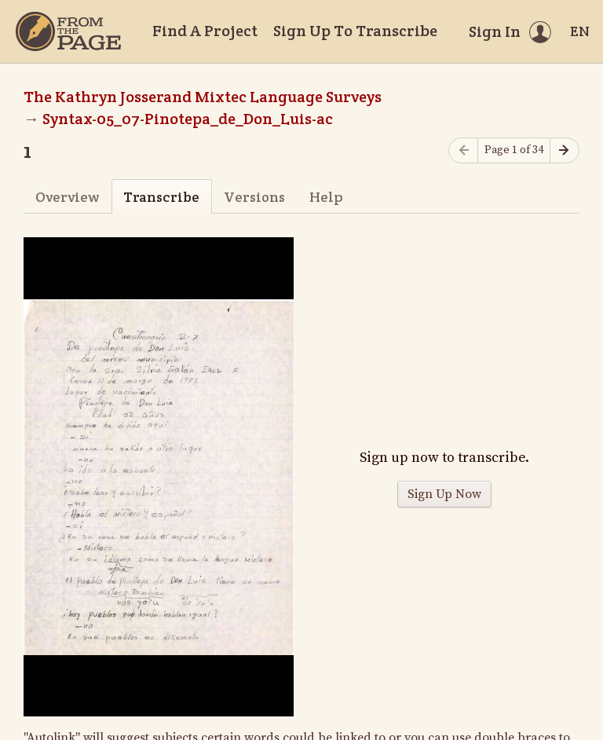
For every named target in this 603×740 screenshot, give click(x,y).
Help (326, 197)
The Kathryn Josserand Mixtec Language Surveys (203, 96)
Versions (254, 197)
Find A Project (205, 30)
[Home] (68, 31)
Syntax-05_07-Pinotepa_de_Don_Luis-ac (187, 118)
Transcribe (161, 197)
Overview (67, 197)
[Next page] (564, 150)
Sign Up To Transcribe (355, 30)
